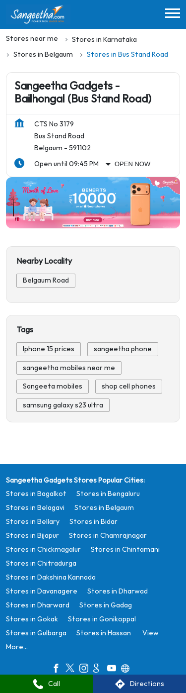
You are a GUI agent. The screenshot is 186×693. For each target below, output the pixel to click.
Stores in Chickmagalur (43, 549)
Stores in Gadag (105, 604)
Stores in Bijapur (32, 535)
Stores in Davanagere (41, 590)
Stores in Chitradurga (41, 563)
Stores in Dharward (37, 604)
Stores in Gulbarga (36, 632)
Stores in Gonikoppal (102, 618)
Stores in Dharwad (117, 590)
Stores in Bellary (33, 521)
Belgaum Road (46, 280)
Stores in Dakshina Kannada (51, 577)
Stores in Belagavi (35, 507)
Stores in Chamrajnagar (108, 535)
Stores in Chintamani (125, 549)
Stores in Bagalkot (36, 493)
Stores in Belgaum (104, 507)
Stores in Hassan (103, 632)
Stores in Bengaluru (108, 493)
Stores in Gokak (32, 618)
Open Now (132, 164)
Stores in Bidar (93, 521)
